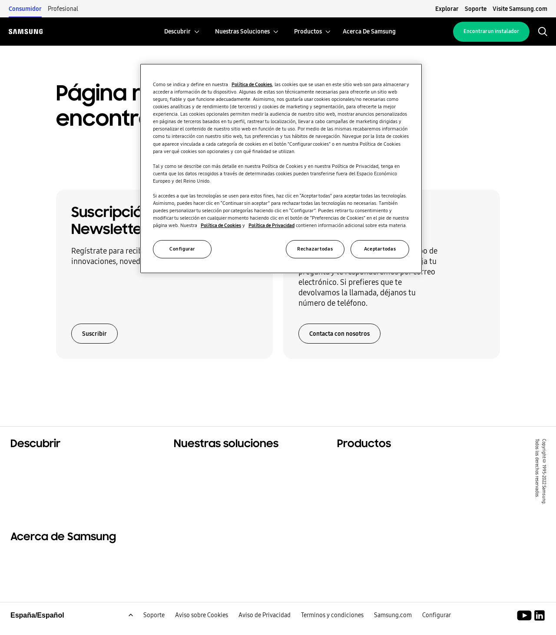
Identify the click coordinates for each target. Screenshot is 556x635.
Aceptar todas (380, 249)
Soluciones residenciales (51, 463)
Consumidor (25, 9)
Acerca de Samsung (43, 564)
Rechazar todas (315, 249)
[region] (281, 169)
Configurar (182, 249)
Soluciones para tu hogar (216, 463)
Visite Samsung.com (520, 9)
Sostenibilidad (35, 485)
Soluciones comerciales (50, 474)
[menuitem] (177, 31)
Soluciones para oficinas (215, 474)
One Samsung (34, 496)
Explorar (447, 9)
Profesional (63, 9)
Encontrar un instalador (491, 31)
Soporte (475, 9)
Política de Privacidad (271, 225)
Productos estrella (368, 463)
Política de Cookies (252, 84)
